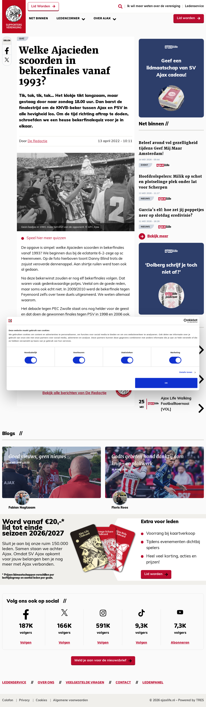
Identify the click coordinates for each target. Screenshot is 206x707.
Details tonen (185, 372)
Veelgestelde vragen (85, 682)
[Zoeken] (120, 6)
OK (166, 383)
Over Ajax (105, 18)
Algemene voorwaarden (70, 700)
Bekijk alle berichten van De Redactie (74, 393)
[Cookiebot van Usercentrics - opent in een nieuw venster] (178, 321)
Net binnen (38, 18)
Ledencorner (71, 18)
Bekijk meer (153, 236)
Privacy (24, 700)
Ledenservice (194, 6)
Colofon (7, 700)
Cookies (41, 700)
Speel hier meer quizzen (46, 238)
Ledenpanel (152, 682)
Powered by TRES (191, 700)
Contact (123, 682)
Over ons (46, 682)
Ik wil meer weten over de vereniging (153, 6)
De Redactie (37, 141)
